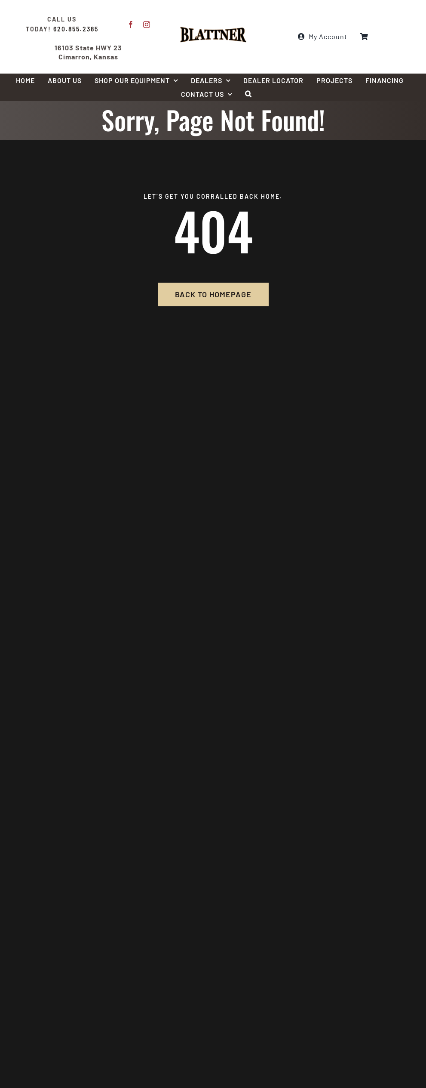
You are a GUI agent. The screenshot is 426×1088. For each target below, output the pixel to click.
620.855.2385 (75, 29)
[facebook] (131, 24)
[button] (248, 94)
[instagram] (146, 24)
